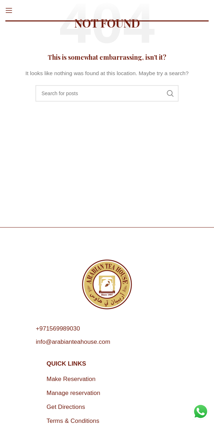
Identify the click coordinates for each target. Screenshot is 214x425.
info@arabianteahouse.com (73, 341)
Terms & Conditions (73, 420)
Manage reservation (73, 393)
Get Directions (66, 407)
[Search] (107, 93)
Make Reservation (71, 379)
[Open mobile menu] (9, 10)
